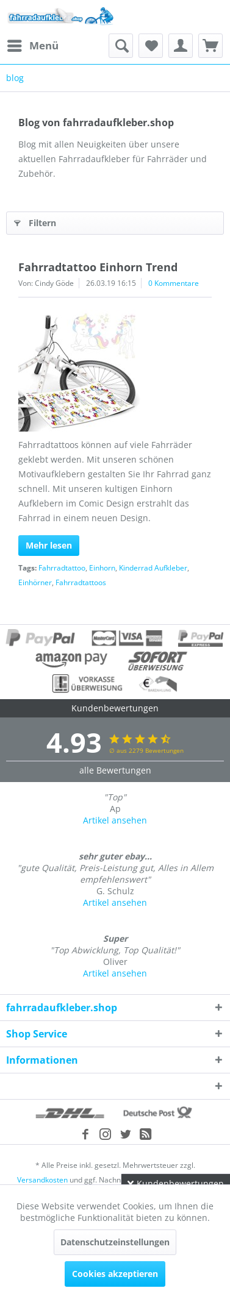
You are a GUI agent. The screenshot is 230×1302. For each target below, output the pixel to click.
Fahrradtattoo (61, 568)
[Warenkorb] (210, 46)
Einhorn (102, 568)
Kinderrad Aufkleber (153, 568)
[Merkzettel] (150, 46)
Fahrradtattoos (81, 582)
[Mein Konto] (180, 46)
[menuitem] (32, 46)
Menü (33, 44)
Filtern (35, 221)
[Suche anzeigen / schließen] (121, 46)
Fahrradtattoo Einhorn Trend (98, 267)
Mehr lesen (49, 545)
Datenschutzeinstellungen (115, 1242)
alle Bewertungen (115, 770)
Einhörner (35, 582)
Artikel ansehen (115, 820)
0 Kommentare (173, 283)
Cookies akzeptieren (115, 1273)
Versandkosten (42, 1180)
